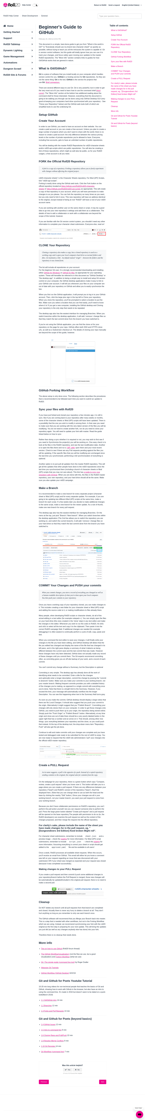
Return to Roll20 (100, 5)
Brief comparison (52, 82)
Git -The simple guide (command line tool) (58, 962)
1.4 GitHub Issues (48, 1024)
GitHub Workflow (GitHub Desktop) (55, 973)
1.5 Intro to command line (51, 1030)
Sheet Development (30, 16)
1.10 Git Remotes (48, 1046)
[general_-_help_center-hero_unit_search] (120, 16)
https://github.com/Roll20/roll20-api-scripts (64, 189)
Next (102, 1082)
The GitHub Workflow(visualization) (55, 954)
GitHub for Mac (69, 273)
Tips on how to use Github (51, 949)
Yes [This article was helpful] (69, 1070)
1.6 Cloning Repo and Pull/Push (54, 1035)
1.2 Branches (46, 1006)
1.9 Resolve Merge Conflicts (52, 1041)
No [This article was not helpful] (78, 1070)
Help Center (26, 5)
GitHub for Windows (52, 273)
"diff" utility (71, 448)
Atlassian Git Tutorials (50, 968)
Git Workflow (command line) (52, 1052)
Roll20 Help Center (11, 16)
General (44, 16)
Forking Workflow (63, 957)
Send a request (114, 5)
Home (10, 26)
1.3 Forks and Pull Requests (52, 1011)
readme (64, 839)
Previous (44, 1082)
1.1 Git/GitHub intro (49, 1000)
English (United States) (131, 5)
